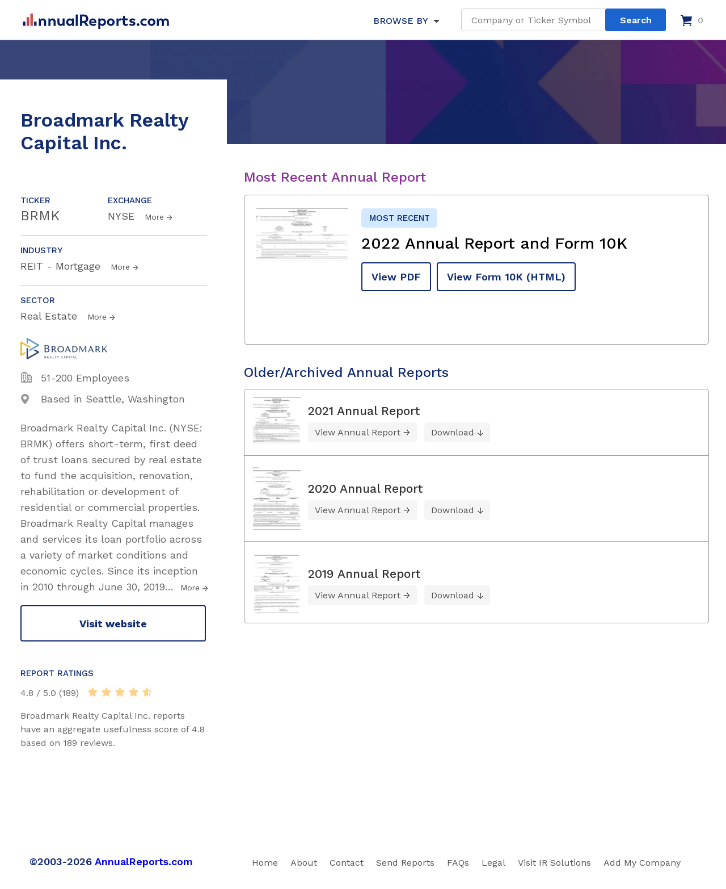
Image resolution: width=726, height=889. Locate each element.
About (303, 862)
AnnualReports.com (144, 861)
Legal (493, 862)
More (154, 216)
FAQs (458, 862)
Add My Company (642, 862)
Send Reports (405, 862)
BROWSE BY (400, 20)
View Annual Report (357, 432)
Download (452, 432)
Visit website (113, 624)
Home (265, 862)
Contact (347, 862)
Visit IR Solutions (554, 862)
